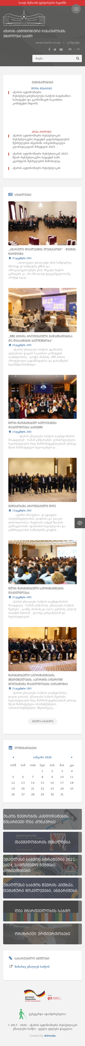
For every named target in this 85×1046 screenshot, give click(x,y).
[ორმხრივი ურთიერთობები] (42, 933)
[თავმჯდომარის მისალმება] (42, 842)
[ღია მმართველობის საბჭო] (42, 911)
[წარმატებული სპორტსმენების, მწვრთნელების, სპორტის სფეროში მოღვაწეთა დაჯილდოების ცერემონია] (42, 649)
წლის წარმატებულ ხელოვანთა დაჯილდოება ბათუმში (32, 425)
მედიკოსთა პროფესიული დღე (32, 506)
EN (78, 49)
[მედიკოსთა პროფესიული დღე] (42, 480)
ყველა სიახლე (42, 721)
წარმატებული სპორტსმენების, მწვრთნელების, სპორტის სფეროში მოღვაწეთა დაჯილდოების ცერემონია (38, 680)
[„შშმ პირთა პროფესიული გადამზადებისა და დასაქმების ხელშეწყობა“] (42, 310)
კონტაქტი (73, 42)
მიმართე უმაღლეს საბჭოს (32, 966)
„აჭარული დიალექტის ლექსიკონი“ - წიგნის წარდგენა (42, 252)
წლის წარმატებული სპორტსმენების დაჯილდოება (36, 591)
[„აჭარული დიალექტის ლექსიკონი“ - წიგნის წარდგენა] (42, 223)
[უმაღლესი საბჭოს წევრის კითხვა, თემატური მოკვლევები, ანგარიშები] (42, 888)
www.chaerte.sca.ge (48, 42)
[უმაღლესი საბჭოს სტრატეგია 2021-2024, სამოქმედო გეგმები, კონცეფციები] (42, 865)
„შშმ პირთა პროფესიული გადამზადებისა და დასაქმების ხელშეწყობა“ (40, 339)
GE (70, 49)
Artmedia (50, 1035)
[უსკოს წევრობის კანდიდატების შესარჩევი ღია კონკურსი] (42, 819)
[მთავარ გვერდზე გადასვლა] (42, 18)
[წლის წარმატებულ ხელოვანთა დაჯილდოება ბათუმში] (42, 397)
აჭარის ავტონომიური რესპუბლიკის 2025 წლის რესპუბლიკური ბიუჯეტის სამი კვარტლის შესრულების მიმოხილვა (40, 157)
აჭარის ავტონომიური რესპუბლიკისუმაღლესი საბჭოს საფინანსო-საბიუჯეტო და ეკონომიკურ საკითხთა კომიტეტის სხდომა (42, 98)
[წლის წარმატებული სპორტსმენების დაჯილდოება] (42, 562)
